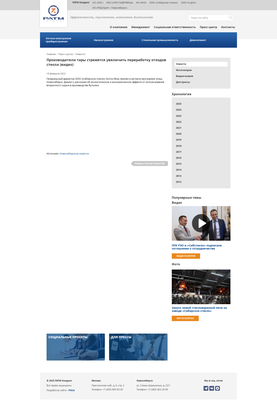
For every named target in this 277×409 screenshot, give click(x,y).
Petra (71, 390)
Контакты (228, 27)
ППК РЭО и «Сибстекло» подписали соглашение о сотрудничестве (197, 247)
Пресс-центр (208, 27)
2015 (178, 163)
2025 (178, 103)
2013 (178, 176)
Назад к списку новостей (150, 163)
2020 (178, 133)
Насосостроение (103, 40)
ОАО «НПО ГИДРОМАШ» (119, 2)
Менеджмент (140, 27)
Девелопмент (198, 40)
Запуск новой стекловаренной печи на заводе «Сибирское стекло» (199, 309)
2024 (178, 109)
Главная (51, 54)
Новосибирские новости (74, 153)
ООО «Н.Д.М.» (188, 2)
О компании (118, 27)
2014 (178, 169)
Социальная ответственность (175, 27)
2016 (178, 157)
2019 (178, 139)
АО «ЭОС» (98, 2)
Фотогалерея (184, 70)
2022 (178, 122)
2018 (178, 146)
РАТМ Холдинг (81, 2)
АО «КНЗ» (141, 2)
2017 (178, 152)
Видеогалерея (184, 76)
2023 (178, 116)
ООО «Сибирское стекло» (163, 2)
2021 (178, 127)
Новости (80, 54)
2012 (178, 182)
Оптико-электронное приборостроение (58, 40)
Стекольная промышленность (160, 40)
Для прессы (183, 82)
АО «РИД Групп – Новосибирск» (110, 7)
